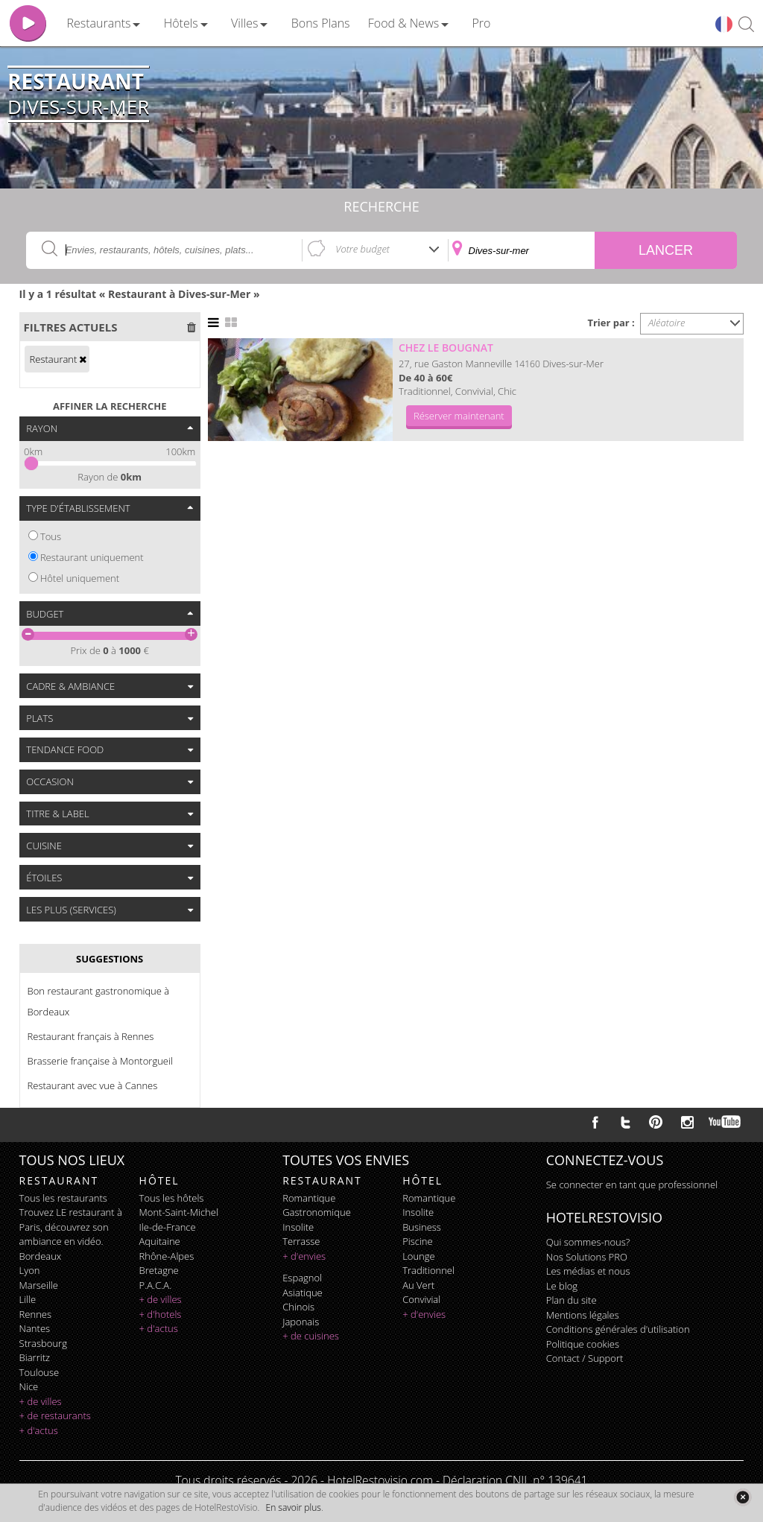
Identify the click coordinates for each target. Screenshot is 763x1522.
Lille (28, 1299)
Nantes (34, 1328)
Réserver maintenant (459, 415)
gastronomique (316, 1212)
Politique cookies (582, 1344)
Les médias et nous (588, 1271)
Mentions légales (582, 1315)
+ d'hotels (160, 1314)
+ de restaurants (55, 1415)
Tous (50, 536)
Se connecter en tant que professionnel (632, 1184)
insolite (298, 1227)
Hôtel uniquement (79, 578)
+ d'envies (304, 1256)
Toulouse (39, 1372)
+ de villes (40, 1401)
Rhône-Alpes (166, 1256)
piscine (417, 1241)
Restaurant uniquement (92, 557)
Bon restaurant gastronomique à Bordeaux (99, 1001)
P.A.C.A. (155, 1285)
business (421, 1227)
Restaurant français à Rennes (91, 1036)
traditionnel (428, 1270)
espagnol (302, 1277)
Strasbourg (43, 1343)
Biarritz (34, 1357)
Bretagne (159, 1270)
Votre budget (362, 249)
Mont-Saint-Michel (178, 1212)
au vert (418, 1285)
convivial (421, 1299)
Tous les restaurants (63, 1198)
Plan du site (571, 1300)
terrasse (301, 1241)
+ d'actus (38, 1430)
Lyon (29, 1270)
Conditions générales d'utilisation (618, 1329)
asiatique (302, 1292)
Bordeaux (40, 1256)
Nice (29, 1386)
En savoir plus (293, 1507)
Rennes (35, 1314)
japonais (300, 1321)
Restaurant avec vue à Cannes (93, 1085)
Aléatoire (667, 322)
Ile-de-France (167, 1227)
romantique (308, 1198)
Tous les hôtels (171, 1198)
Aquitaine (159, 1241)
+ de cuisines (310, 1335)
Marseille (38, 1285)
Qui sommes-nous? (588, 1242)
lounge (418, 1256)
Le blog (561, 1286)
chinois (298, 1306)
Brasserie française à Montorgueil (100, 1061)
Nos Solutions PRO (586, 1256)
